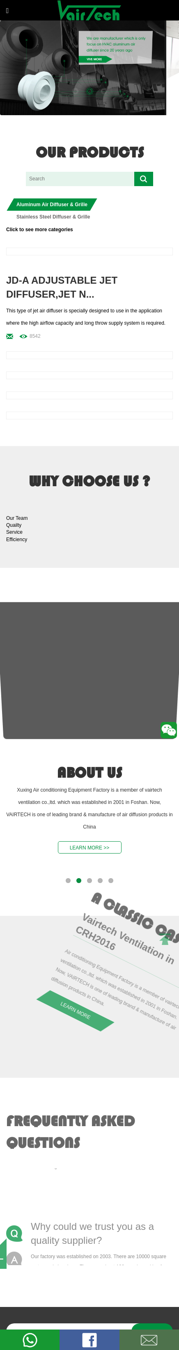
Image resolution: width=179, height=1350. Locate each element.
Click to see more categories (39, 229)
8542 (35, 336)
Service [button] (14, 532)
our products (90, 152)
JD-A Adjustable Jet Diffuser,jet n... (61, 287)
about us (89, 772)
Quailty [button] (13, 525)
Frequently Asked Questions (70, 1130)
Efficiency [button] (16, 539)
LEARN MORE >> (90, 848)
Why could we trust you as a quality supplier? (92, 1232)
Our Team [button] (17, 518)
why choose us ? (89, 481)
